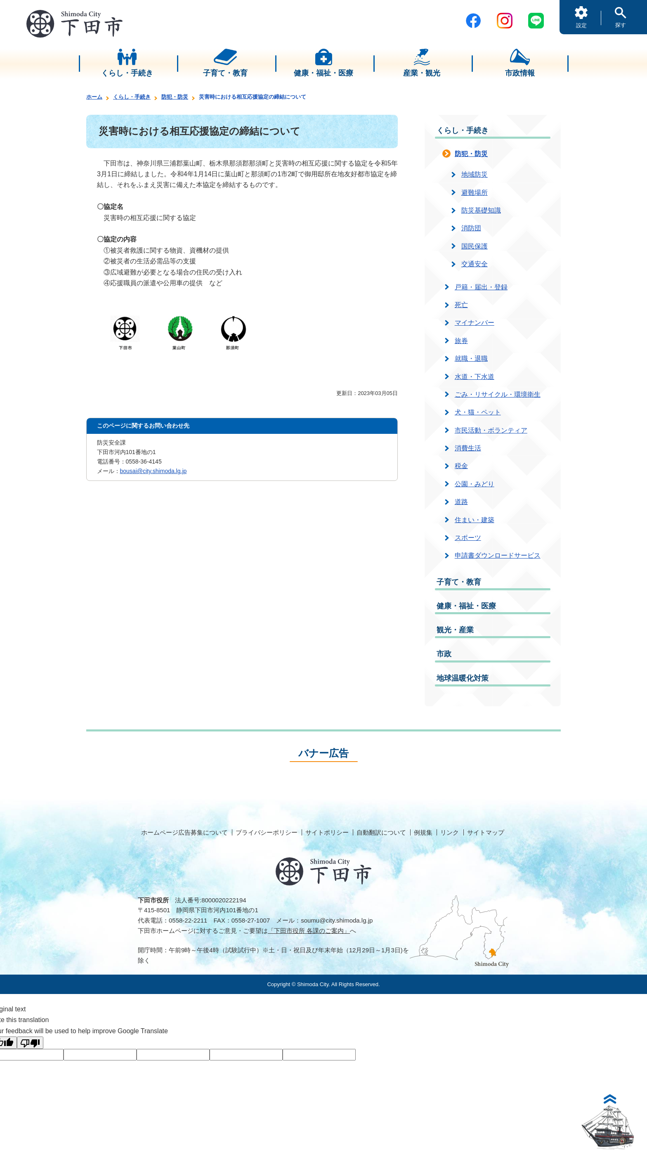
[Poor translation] (30, 1043)
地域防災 (474, 174)
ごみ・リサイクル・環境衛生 (498, 394)
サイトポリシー (327, 832)
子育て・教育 (459, 582)
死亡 (461, 304)
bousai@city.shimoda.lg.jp (153, 471)
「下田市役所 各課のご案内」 (309, 930)
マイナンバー (474, 322)
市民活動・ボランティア (491, 430)
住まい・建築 (474, 519)
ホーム (94, 97)
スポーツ (468, 537)
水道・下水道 (474, 376)
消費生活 (468, 448)
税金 (461, 465)
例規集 (423, 832)
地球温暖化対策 (463, 678)
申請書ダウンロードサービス (498, 555)
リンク (449, 832)
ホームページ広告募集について (184, 832)
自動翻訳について (381, 832)
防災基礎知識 (481, 210)
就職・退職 (471, 358)
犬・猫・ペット (478, 412)
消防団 (471, 228)
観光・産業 (455, 630)
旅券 (461, 340)
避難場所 (474, 192)
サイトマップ (485, 832)
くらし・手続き (132, 97)
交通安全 (474, 263)
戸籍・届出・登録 (481, 287)
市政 (444, 654)
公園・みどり (474, 484)
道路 (461, 501)
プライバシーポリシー (267, 832)
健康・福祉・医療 (466, 606)
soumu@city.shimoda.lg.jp (337, 920)
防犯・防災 (174, 97)
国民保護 (474, 246)
